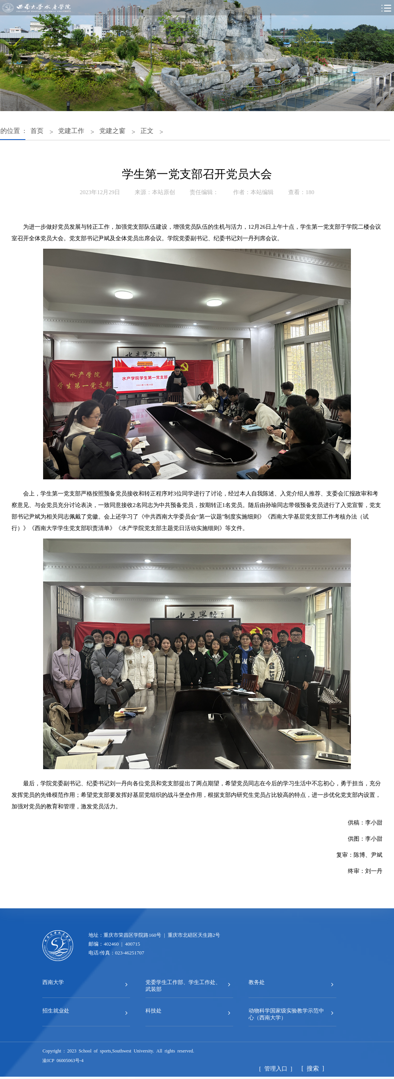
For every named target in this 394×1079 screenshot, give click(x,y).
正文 (147, 130)
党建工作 (71, 130)
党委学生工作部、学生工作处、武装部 (183, 985)
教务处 (257, 981)
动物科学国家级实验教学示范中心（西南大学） (286, 1014)
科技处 (153, 1010)
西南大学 (53, 981)
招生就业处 (55, 1010)
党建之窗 (112, 130)
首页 (36, 130)
